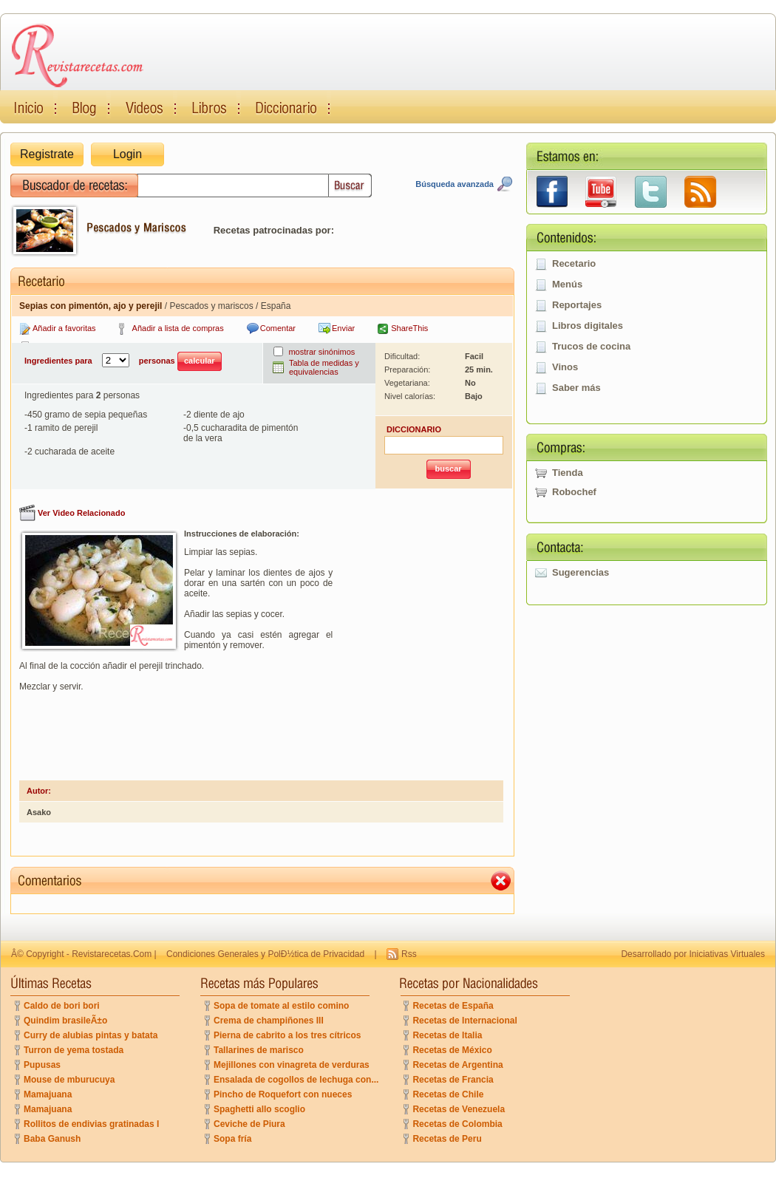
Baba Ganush (52, 1139)
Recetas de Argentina (457, 1065)
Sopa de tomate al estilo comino (281, 1006)
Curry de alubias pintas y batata (90, 1035)
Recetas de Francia (452, 1079)
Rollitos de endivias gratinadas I (91, 1124)
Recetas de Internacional (464, 1020)
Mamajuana (48, 1094)
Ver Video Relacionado (81, 512)
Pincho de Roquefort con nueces (283, 1094)
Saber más (576, 387)
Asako (39, 812)
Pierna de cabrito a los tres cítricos (287, 1035)
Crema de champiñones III (269, 1020)
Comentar (278, 328)
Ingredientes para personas (123, 361)
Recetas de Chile (447, 1094)
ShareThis (409, 328)
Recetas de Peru (446, 1139)
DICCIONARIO (414, 429)
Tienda (567, 472)
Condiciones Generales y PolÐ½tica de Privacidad (265, 954)
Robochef (574, 491)
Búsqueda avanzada (454, 184)
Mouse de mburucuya (69, 1079)
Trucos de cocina (591, 346)
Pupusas (42, 1065)
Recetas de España (452, 1006)
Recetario (574, 263)
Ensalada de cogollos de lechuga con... (296, 1079)
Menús (567, 284)
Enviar (343, 328)
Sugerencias (580, 572)
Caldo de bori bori (62, 1006)
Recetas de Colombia (457, 1124)
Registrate (47, 154)
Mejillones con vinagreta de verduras (292, 1065)
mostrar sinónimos (321, 351)
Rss (409, 954)
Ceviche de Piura (249, 1124)
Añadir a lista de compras (178, 328)
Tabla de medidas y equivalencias (324, 367)
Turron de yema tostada (73, 1050)
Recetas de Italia (447, 1035)
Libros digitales (587, 325)
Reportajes (577, 304)
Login (127, 154)
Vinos (565, 366)
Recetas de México (451, 1050)
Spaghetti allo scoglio (259, 1109)
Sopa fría (232, 1139)
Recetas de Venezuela (458, 1109)
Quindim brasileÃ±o (65, 1020)
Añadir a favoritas (64, 328)
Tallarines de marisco (259, 1050)
